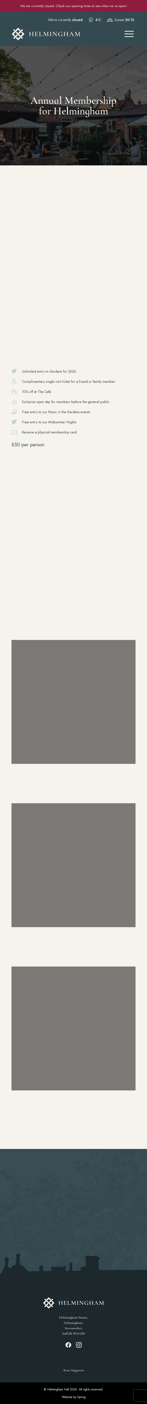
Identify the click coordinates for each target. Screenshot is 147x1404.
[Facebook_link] (68, 1347)
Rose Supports (73, 1370)
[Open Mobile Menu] (129, 34)
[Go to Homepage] (64, 34)
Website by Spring (74, 1397)
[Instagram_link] (79, 1347)
